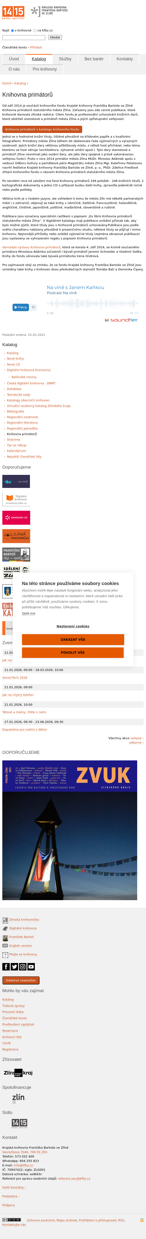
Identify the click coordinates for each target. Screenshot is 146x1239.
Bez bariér (94, 59)
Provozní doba (13, 1012)
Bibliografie (15, 411)
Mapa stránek (66, 1220)
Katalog (39, 59)
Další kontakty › (14, 1187)
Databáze (14, 389)
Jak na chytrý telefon (18, 695)
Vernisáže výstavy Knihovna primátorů (31, 247)
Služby (65, 59)
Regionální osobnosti (22, 417)
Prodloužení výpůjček (18, 1024)
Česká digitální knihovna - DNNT (31, 383)
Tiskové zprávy (13, 1006)
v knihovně (23, 30)
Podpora (9, 1205)
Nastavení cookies (73, 626)
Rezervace (10, 1030)
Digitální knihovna (23, 928)
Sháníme (13, 439)
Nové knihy (15, 358)
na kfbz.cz (45, 30)
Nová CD (13, 364)
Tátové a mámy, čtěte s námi (24, 712)
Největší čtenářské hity (24, 456)
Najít (5, 30)
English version (20, 945)
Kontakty (125, 59)
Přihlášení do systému (142, 1220)
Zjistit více (28, 613)
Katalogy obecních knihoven (28, 400)
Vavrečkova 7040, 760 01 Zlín (24, 1152)
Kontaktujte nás (14, 1224)
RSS (121, 1220)
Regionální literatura (22, 422)
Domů (6, 83)
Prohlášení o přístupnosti (97, 1220)
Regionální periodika (22, 428)
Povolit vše (73, 652)
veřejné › (137, 738)
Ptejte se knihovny (23, 954)
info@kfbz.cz (23, 1165)
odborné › (136, 742)
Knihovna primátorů (22, 434)
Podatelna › (10, 1196)
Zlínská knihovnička (24, 919)
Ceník (6, 1043)
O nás (14, 69)
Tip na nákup (16, 445)
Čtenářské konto (14, 1018)
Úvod (14, 59)
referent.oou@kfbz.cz (74, 1178)
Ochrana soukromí (41, 1220)
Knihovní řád (11, 1037)
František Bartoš (21, 937)
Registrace (10, 1049)
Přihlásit (36, 47)
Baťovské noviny (24, 377)
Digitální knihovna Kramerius (29, 370)
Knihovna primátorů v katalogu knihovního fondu (42, 129)
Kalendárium (16, 451)
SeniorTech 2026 (14, 677)
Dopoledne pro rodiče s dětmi (24, 729)
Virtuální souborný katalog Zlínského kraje (39, 406)
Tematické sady (18, 394)
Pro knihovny (45, 69)
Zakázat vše (73, 639)
